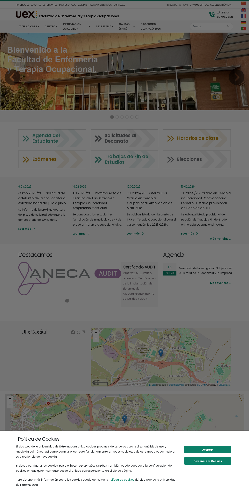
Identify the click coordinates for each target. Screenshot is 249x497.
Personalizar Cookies (208, 461)
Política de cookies (121, 480)
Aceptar (207, 449)
